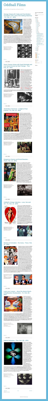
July (37, 27)
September (37, 25)
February (37, 32)
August (37, 26)
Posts (37, 61)
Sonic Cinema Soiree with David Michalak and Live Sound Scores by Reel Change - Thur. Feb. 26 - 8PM (18, 66)
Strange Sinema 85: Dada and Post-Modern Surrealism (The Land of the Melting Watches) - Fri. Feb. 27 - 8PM (18, 15)
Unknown (38, 56)
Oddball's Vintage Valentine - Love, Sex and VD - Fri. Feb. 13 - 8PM (17, 203)
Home (18, 390)
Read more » (5, 59)
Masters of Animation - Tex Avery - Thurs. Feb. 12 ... (40, 41)
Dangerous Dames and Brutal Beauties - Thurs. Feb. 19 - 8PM (16, 160)
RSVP (37, 55)
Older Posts (30, 390)
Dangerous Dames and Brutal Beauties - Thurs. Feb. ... (39, 38)
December (37, 22)
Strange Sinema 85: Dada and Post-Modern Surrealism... (39, 33)
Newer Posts (5, 390)
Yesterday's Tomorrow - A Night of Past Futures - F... (40, 37)
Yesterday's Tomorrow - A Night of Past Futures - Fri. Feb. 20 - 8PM (16, 109)
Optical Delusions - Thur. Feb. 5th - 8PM (16, 340)
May (37, 29)
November (37, 23)
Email (35, 13)
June (37, 28)
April (37, 30)
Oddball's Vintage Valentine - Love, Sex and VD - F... (40, 40)
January (37, 46)
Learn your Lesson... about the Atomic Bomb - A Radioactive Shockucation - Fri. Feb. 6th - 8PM (18, 293)
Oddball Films (15, 5)
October (37, 24)
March (37, 31)
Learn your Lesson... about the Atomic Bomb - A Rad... (39, 43)
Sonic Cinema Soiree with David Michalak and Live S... (40, 35)
